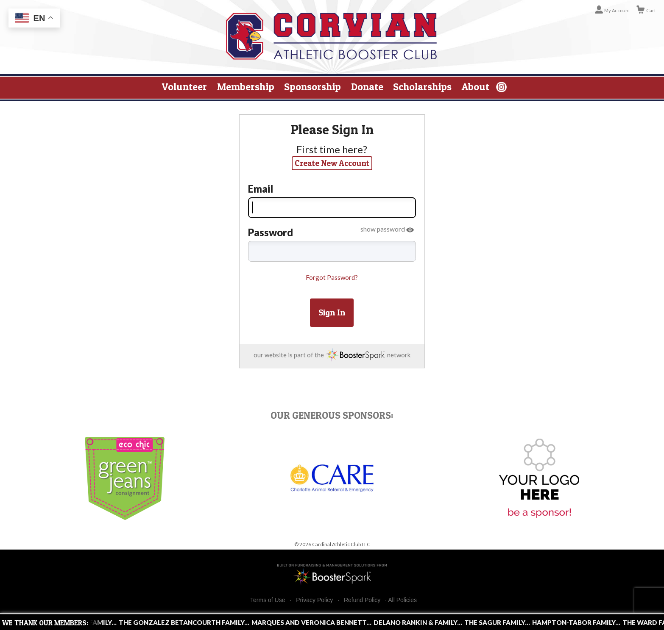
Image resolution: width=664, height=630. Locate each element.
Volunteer (184, 86)
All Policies (402, 600)
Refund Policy (362, 600)
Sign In (331, 312)
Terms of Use (267, 600)
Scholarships (422, 86)
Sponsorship (312, 86)
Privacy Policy (314, 600)
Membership (245, 86)
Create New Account (332, 163)
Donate (367, 86)
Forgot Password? (332, 277)
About (475, 86)
